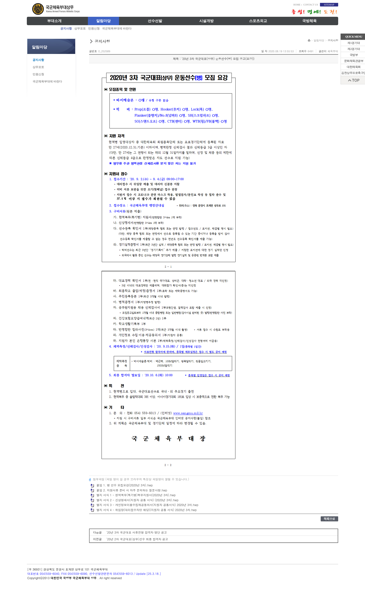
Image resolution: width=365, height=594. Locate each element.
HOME (296, 4)
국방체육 (309, 21)
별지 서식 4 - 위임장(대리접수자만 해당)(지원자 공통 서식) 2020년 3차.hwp (144, 510)
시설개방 (206, 21)
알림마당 (103, 21)
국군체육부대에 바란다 (116, 28)
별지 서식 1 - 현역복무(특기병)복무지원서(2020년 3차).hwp (133, 495)
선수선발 (155, 21)
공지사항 (66, 28)
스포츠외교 (258, 21)
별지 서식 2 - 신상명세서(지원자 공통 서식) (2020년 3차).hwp (134, 500)
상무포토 (80, 28)
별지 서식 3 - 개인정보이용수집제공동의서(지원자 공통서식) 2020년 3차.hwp (144, 505)
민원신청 (94, 28)
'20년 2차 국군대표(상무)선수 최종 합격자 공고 (137, 539)
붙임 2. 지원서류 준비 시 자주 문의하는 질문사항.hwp (129, 490)
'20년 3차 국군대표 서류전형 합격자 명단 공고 (136, 532)
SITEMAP (329, 4)
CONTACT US (310, 4)
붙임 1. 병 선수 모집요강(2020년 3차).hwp (122, 485)
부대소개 (54, 21)
